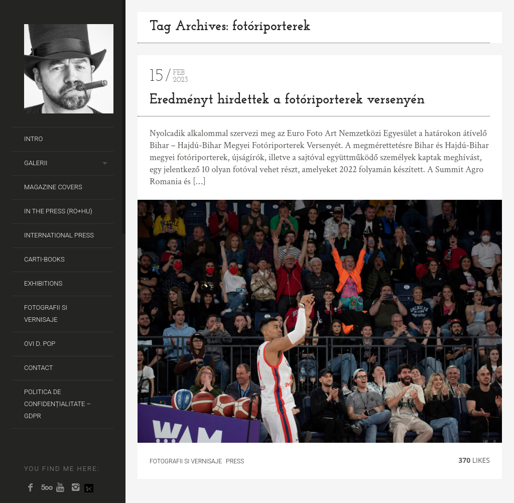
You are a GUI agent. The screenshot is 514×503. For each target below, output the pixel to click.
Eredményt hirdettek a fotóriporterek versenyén (287, 100)
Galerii (35, 163)
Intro (33, 139)
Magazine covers (53, 187)
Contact (38, 367)
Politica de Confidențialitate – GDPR (57, 404)
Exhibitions (43, 283)
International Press (59, 235)
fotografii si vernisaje (186, 461)
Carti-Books (44, 259)
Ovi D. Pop (39, 343)
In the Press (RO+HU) (58, 211)
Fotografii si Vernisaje (45, 313)
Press (235, 461)
